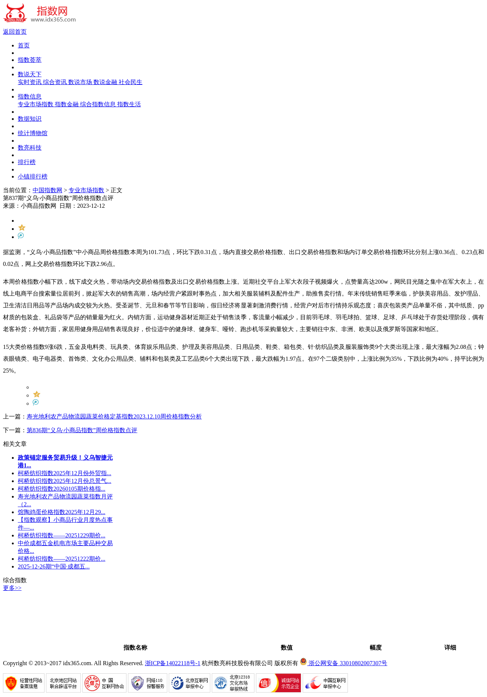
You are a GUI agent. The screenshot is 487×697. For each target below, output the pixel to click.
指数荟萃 (30, 60)
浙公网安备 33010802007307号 (343, 663)
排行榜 (27, 162)
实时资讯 (30, 82)
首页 (24, 45)
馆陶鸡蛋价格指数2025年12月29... (61, 512)
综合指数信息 (98, 104)
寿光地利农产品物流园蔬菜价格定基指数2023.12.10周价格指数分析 (114, 416)
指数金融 (67, 104)
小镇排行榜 (32, 176)
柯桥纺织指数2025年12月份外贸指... (64, 473)
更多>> (12, 588)
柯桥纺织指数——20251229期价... (61, 535)
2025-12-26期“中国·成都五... (54, 566)
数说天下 (30, 74)
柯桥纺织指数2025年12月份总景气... (64, 481)
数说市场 (80, 82)
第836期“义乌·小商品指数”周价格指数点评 (82, 430)
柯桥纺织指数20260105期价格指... (61, 489)
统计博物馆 (32, 133)
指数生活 (129, 104)
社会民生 (130, 82)
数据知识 (30, 119)
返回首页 (15, 32)
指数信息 (30, 96)
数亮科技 (30, 147)
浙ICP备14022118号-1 (173, 663)
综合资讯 (55, 82)
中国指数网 (47, 190)
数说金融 (106, 82)
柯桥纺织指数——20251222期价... (61, 559)
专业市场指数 (36, 104)
